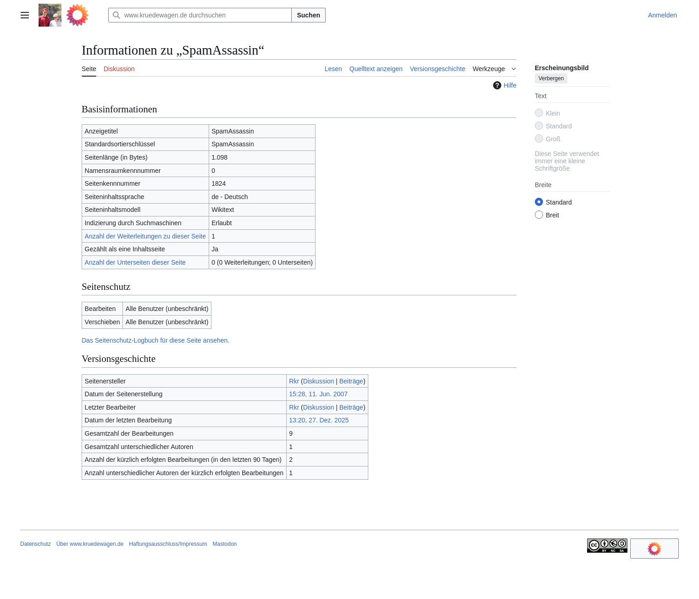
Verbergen (551, 78)
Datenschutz (35, 544)
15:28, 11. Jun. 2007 (318, 394)
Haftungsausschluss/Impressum (168, 544)
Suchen (308, 15)
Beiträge (351, 381)
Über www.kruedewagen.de (90, 544)
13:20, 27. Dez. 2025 (319, 420)
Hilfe (503, 85)
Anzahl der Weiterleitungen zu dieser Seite (145, 236)
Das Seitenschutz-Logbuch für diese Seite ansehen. (155, 340)
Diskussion (318, 381)
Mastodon (225, 544)
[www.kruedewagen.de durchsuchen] (200, 15)
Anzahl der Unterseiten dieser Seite (135, 262)
